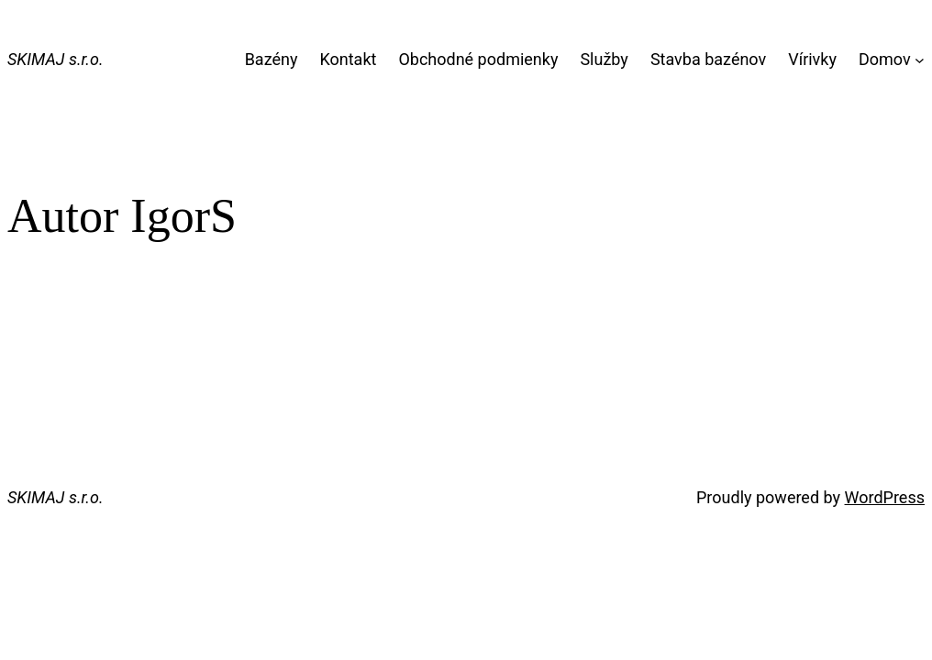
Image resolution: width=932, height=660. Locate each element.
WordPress (885, 497)
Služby (603, 59)
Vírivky (812, 59)
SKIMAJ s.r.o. (55, 59)
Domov (885, 59)
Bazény (271, 59)
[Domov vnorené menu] (920, 60)
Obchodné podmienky (478, 59)
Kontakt (347, 59)
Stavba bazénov (708, 59)
